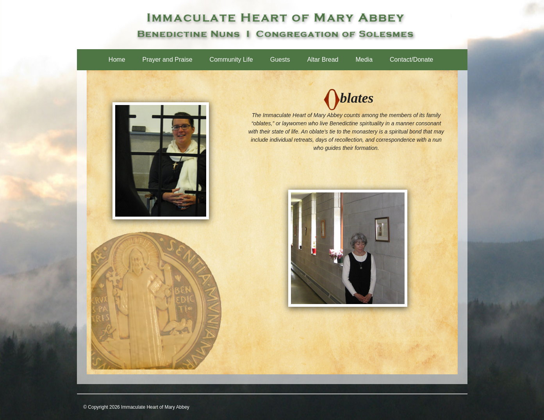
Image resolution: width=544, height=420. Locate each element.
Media (364, 59)
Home (117, 59)
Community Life (231, 59)
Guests (280, 59)
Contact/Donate (411, 59)
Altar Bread (322, 59)
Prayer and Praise (168, 59)
